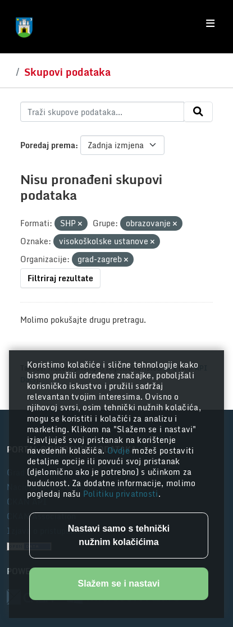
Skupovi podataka (67, 72)
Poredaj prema (47, 145)
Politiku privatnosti (120, 493)
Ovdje (120, 450)
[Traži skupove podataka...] (102, 112)
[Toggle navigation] (210, 23)
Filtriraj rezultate (60, 278)
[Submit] (198, 112)
